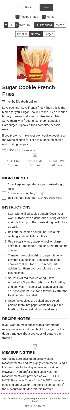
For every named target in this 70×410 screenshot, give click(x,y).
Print (46, 7)
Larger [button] (48, 34)
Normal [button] (35, 34)
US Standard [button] (44, 25)
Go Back (26, 7)
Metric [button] (60, 25)
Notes (51, 16)
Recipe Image (29, 16)
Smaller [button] (22, 34)
